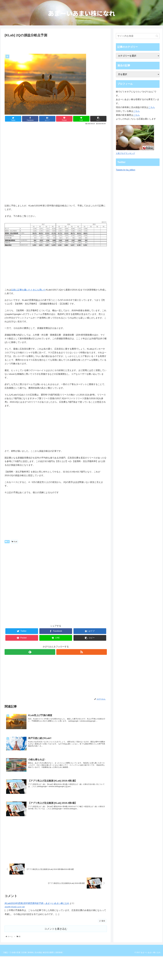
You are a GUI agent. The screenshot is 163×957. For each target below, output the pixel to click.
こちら (151, 107)
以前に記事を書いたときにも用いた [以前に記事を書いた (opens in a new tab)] (28, 290)
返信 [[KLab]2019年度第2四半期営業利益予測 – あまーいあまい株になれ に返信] (102, 922)
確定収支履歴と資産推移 (59, 953)
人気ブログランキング (125, 153)
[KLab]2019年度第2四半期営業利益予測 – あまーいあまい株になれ (37, 904)
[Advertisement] (56, 45)
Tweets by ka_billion (125, 170)
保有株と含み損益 (39, 953)
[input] (138, 36)
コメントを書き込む (55, 929)
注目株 (26, 953)
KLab (14, 541)
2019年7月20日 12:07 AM (15, 908)
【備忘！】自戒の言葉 (12, 953)
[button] (157, 36)
